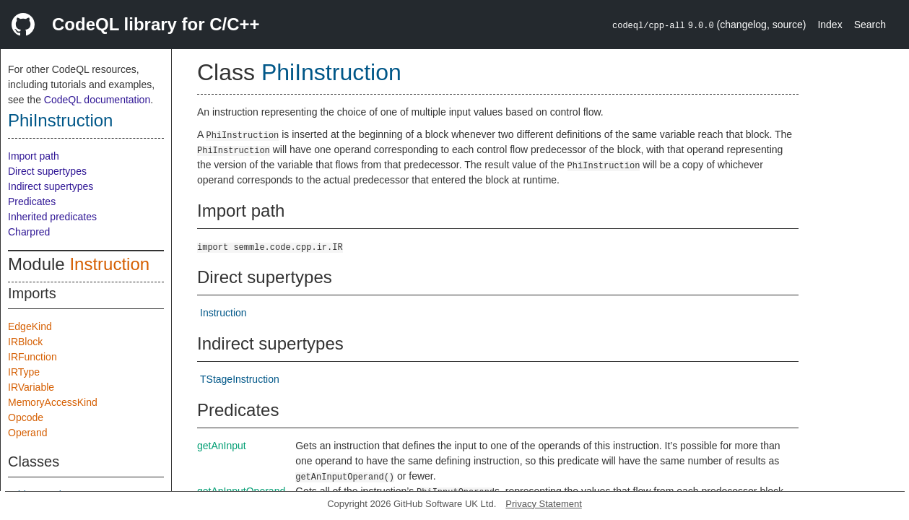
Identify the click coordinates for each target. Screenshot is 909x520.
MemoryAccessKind (52, 402)
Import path (33, 156)
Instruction (109, 264)
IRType (24, 372)
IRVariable (31, 387)
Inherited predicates (52, 216)
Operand (27, 432)
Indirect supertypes (50, 186)
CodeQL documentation (97, 99)
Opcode (25, 417)
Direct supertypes (47, 171)
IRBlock (25, 341)
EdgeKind (30, 326)
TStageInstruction (239, 379)
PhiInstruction (60, 120)
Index (829, 24)
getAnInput (221, 445)
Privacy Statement (543, 503)
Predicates (32, 201)
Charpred (29, 232)
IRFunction (32, 357)
